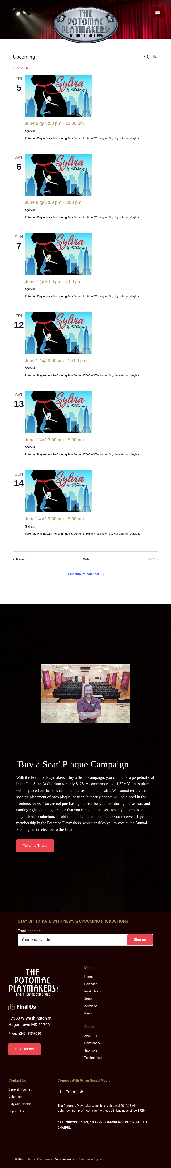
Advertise (90, 1006)
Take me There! (35, 846)
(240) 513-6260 (24, 1033)
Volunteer (15, 1097)
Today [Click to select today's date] (85, 558)
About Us (90, 1036)
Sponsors (90, 1050)
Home (88, 977)
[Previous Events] (20, 559)
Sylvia (30, 131)
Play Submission (19, 1104)
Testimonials (93, 1058)
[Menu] (157, 12)
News (88, 1013)
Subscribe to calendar (83, 574)
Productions (92, 991)
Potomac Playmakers (38, 1159)
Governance (92, 1043)
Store (88, 998)
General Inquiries (20, 1089)
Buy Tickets (24, 1049)
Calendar (90, 984)
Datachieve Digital (90, 1159)
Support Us (16, 1111)
